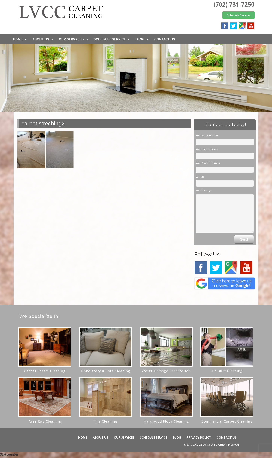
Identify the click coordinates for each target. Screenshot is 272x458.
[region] (136, 79)
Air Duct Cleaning (227, 372)
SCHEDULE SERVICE (115, 40)
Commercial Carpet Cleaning (226, 422)
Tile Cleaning (105, 422)
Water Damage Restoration (166, 372)
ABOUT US (45, 40)
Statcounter (9, 456)
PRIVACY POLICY (199, 439)
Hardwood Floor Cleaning (166, 422)
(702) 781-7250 (234, 4)
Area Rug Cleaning (45, 422)
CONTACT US (169, 40)
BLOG (144, 40)
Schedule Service (238, 15)
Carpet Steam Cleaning (44, 372)
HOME (22, 40)
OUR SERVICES (75, 40)
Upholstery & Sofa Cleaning (105, 372)
